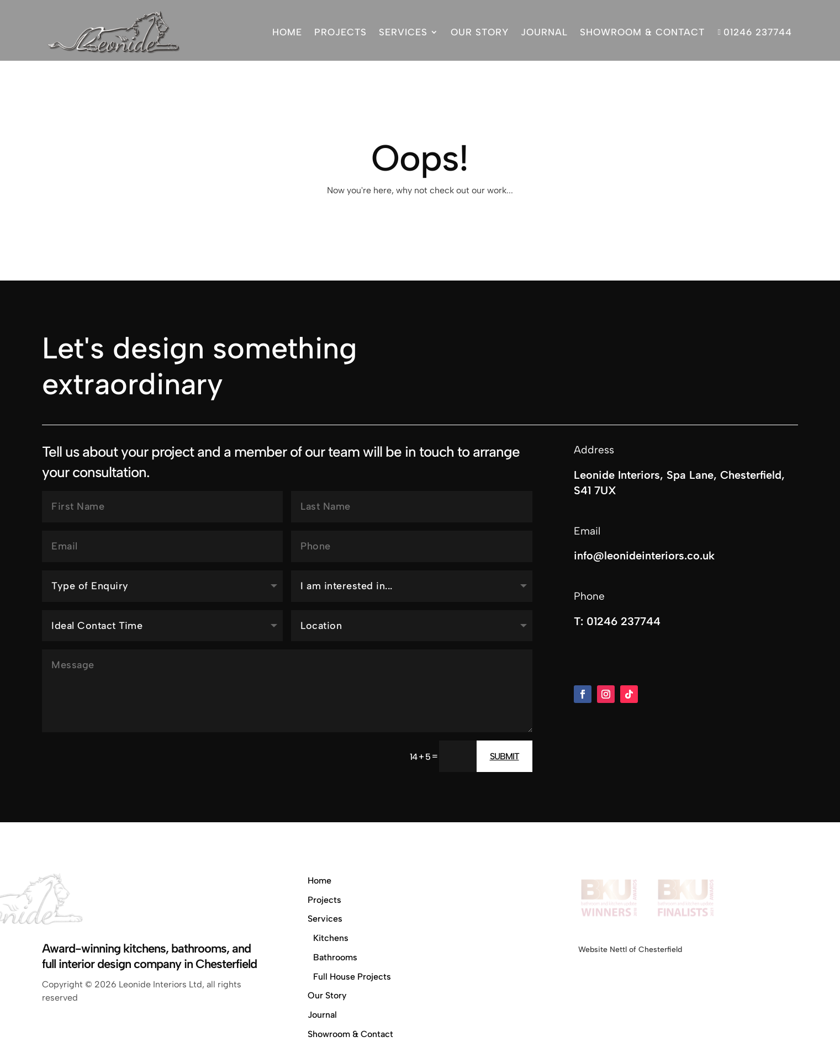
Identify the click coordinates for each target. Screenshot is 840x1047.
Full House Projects (352, 976)
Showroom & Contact (642, 32)
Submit (504, 756)
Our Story (480, 32)
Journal (544, 32)
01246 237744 (754, 32)
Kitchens (330, 938)
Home (287, 32)
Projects (340, 32)
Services (403, 32)
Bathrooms (335, 957)
